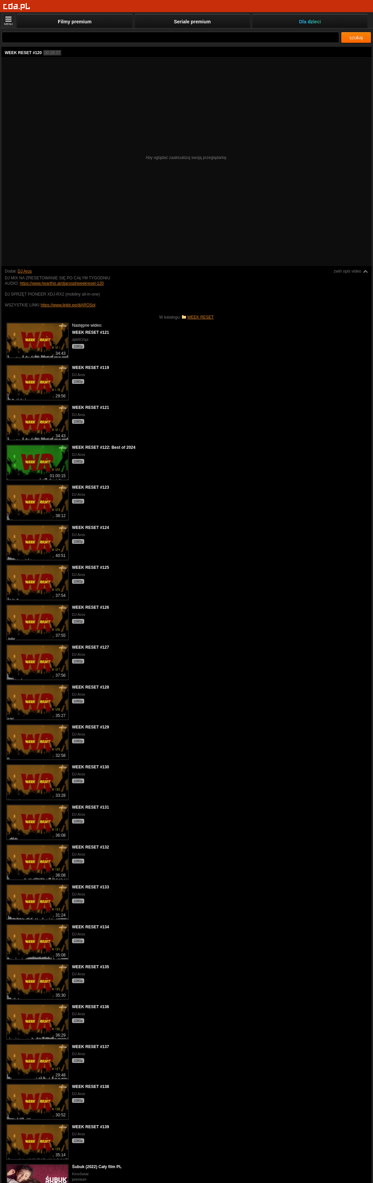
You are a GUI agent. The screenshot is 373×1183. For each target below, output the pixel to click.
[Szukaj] (170, 37)
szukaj (356, 37)
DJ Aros (25, 271)
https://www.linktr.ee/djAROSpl (68, 305)
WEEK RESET (200, 317)
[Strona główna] (16, 6)
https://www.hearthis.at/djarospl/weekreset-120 (62, 283)
